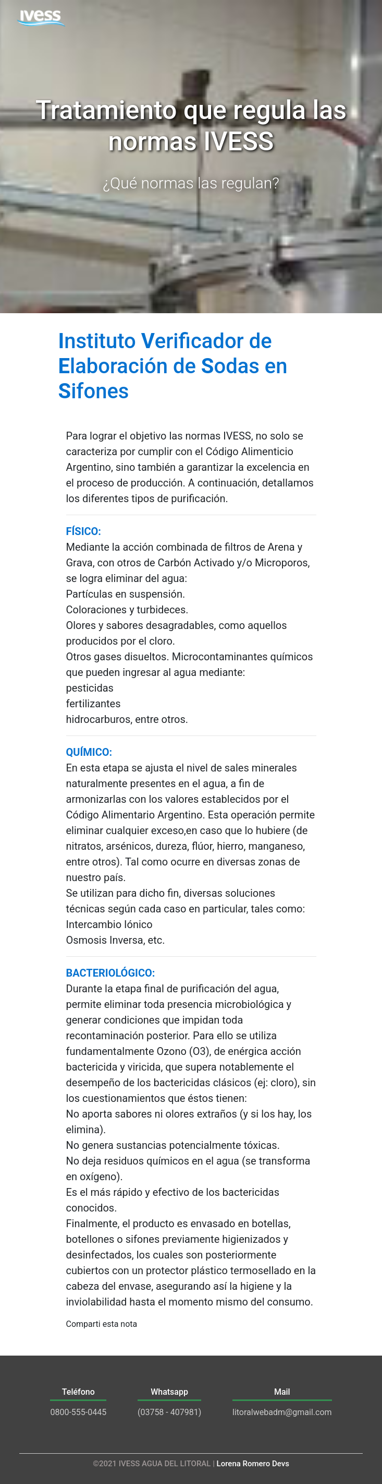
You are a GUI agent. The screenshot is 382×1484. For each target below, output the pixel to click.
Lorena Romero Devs (253, 1463)
